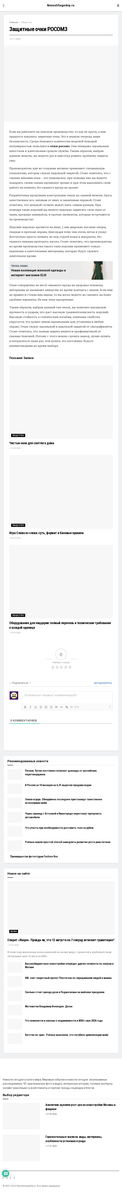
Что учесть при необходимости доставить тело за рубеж (59, 827)
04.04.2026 (15, 632)
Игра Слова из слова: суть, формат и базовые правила (46, 533)
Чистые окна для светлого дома (31, 443)
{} (71, 706)
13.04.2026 (15, 448)
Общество (26, 22)
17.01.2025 (51, 1146)
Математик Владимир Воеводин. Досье (48, 1006)
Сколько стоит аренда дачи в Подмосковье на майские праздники (64, 992)
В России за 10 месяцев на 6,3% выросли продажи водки (58, 785)
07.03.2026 (51, 1114)
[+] (77, 706)
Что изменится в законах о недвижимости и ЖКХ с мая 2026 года (64, 1020)
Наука (13, 931)
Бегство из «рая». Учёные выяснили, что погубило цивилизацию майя (66, 1034)
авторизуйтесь (102, 682)
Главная (13, 22)
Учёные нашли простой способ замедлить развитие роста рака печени (67, 842)
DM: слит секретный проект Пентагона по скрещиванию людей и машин (68, 977)
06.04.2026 (15, 538)
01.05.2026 (13, 945)
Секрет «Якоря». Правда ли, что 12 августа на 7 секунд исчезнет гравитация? (60, 940)
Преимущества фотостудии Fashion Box (34, 856)
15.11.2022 (15, 39)
